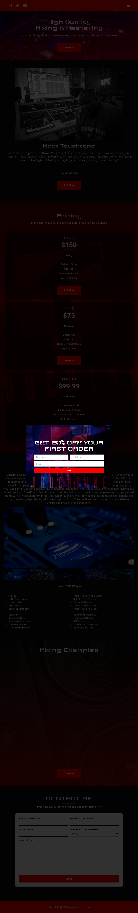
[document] (69, 456)
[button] (108, 428)
